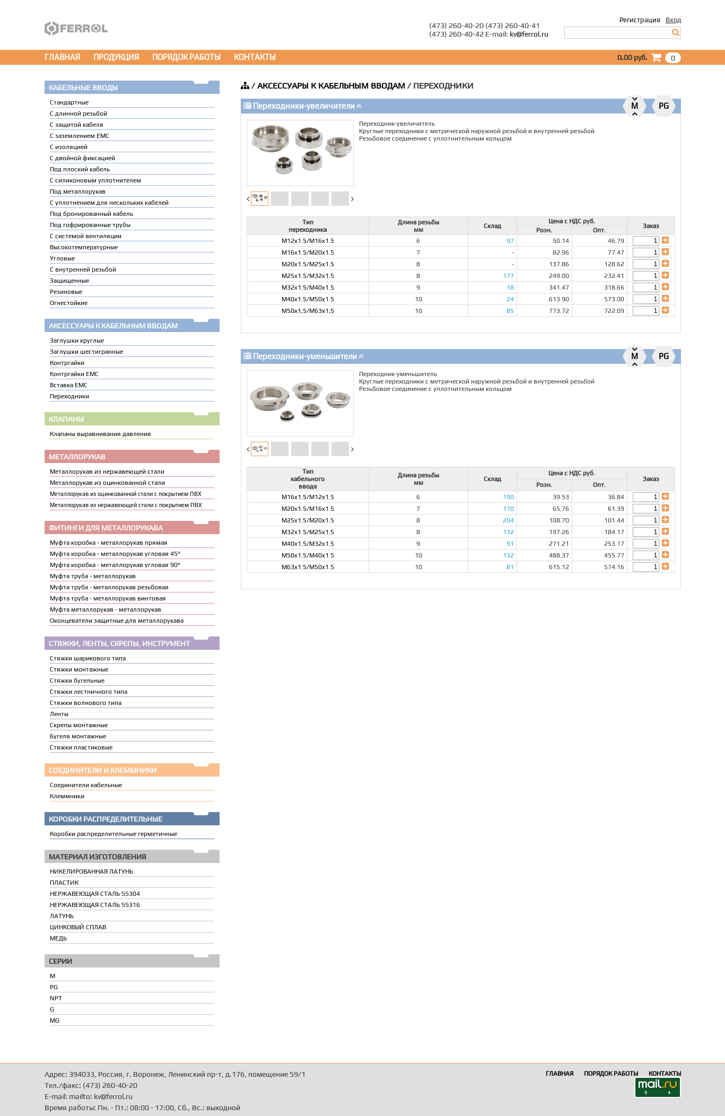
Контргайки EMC (74, 374)
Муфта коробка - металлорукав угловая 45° (115, 553)
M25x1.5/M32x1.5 (308, 276)
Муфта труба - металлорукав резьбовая (109, 587)
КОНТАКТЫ (255, 57)
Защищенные (69, 280)
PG (54, 987)
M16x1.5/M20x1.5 (308, 252)
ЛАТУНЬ (62, 916)
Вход (673, 20)
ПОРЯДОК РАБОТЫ (186, 57)
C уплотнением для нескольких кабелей (109, 202)
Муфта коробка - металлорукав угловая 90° (115, 565)
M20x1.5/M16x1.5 (308, 508)
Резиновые (66, 291)
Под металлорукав (78, 191)
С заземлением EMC (79, 136)
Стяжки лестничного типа (88, 691)
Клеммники (67, 796)
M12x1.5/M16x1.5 (308, 241)
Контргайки (67, 363)
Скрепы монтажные (79, 725)
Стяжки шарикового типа (88, 658)
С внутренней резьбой (83, 269)
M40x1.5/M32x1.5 (308, 543)
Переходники (69, 396)
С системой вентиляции (85, 236)
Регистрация (639, 20)
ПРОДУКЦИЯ (116, 57)
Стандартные (69, 102)
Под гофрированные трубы (90, 225)
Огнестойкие (69, 303)
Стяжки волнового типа (85, 703)
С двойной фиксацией (82, 158)
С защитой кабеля (76, 124)
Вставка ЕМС (69, 385)
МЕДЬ (58, 938)
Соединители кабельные (86, 785)
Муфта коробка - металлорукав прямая (109, 542)
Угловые (62, 258)
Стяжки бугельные (77, 680)
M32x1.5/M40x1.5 (308, 287)
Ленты (59, 714)
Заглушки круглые (77, 340)
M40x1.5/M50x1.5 (308, 299)
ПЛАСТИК (64, 882)
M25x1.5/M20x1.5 (308, 520)
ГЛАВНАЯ (62, 57)
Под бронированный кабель (91, 213)
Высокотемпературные (84, 247)
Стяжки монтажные (79, 669)
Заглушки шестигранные (86, 351)
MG (54, 1020)
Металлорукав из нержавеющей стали (107, 471)
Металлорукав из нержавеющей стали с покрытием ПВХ (126, 505)
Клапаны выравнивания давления (100, 434)
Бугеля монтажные (78, 736)
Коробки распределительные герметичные (113, 834)
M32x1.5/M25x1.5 (308, 532)
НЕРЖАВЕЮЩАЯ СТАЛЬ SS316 (95, 905)
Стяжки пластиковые (81, 747)
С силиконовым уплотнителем (95, 180)
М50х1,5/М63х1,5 (308, 311)
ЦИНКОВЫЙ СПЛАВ (78, 927)
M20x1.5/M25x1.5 (308, 264)
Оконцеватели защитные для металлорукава (117, 620)
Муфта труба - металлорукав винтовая (108, 598)
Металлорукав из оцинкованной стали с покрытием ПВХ (126, 494)
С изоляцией (69, 147)
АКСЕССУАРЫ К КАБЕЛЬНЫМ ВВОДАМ (331, 86)
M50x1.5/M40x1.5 (308, 555)
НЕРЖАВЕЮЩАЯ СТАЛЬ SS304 (95, 893)
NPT (56, 998)
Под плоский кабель (80, 169)
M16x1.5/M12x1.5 (308, 497)
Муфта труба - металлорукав (93, 576)
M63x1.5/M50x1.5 (308, 567)
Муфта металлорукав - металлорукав (105, 609)
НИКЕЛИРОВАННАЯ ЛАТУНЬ (91, 871)
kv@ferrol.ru (529, 34)
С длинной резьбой (78, 113)
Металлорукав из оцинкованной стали (107, 482)
